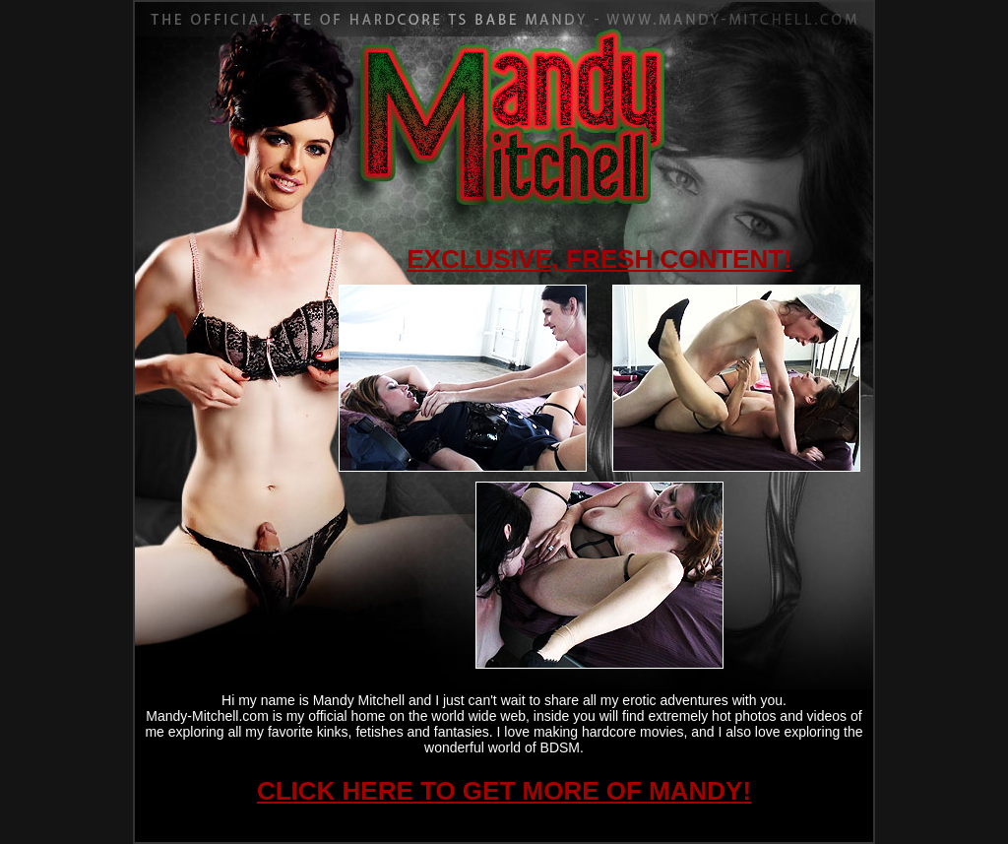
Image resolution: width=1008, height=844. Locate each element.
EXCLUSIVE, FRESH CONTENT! (599, 259)
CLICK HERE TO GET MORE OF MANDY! (504, 791)
